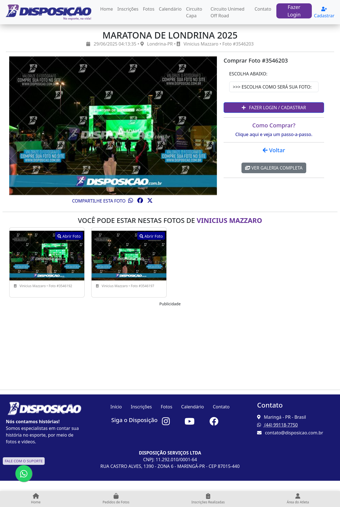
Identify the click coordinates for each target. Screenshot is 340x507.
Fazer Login (294, 11)
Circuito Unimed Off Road (227, 12)
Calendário (170, 9)
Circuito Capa (194, 12)
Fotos (148, 9)
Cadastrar (324, 13)
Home (106, 9)
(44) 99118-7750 (277, 425)
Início (116, 407)
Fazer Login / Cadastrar (274, 107)
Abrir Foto (69, 236)
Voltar (274, 150)
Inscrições (128, 9)
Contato (263, 9)
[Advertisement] (170, 346)
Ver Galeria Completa (273, 168)
